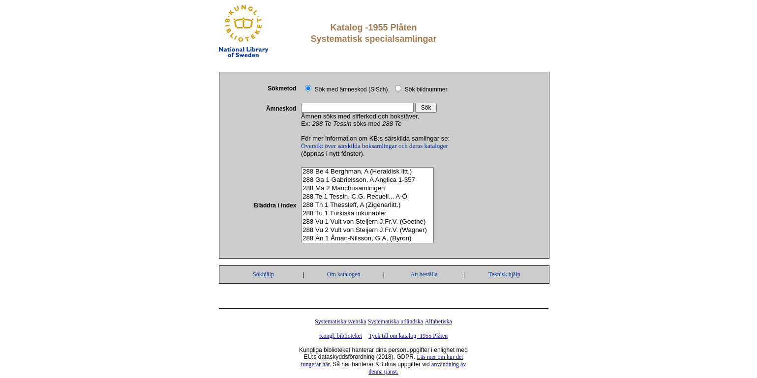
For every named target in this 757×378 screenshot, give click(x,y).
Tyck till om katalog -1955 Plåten (408, 335)
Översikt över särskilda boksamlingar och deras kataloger (374, 145)
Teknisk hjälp (504, 274)
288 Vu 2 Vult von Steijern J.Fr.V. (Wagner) (367, 230)
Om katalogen (344, 274)
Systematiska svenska (340, 321)
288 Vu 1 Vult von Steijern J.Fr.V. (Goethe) (367, 222)
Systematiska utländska (395, 321)
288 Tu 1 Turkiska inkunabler (367, 213)
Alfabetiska (438, 321)
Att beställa (423, 274)
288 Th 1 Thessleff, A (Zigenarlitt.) (367, 205)
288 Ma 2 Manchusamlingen (367, 188)
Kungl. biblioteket (340, 335)
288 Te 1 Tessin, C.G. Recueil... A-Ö (367, 197)
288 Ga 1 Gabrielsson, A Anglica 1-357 (367, 180)
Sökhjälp (263, 274)
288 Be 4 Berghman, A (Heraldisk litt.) (367, 172)
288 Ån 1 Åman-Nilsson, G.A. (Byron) (367, 238)
